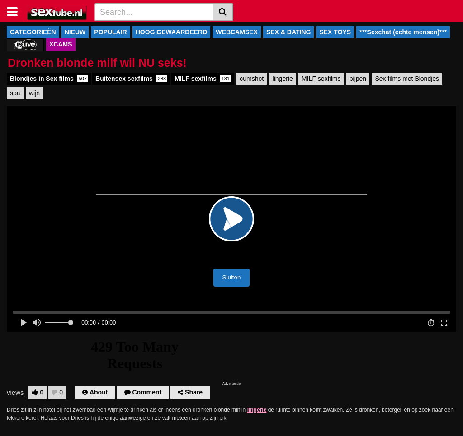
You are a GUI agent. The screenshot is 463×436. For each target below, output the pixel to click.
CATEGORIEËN (33, 32)
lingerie (283, 78)
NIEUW (75, 32)
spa (15, 93)
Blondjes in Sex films (49, 78)
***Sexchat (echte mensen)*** (403, 32)
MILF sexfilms (203, 78)
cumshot (252, 78)
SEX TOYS (335, 32)
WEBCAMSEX (237, 32)
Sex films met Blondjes (407, 78)
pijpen (358, 78)
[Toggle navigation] (15, 11)
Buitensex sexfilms (131, 78)
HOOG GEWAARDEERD (172, 32)
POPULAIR (110, 32)
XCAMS (60, 44)
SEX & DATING (288, 32)
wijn (34, 93)
